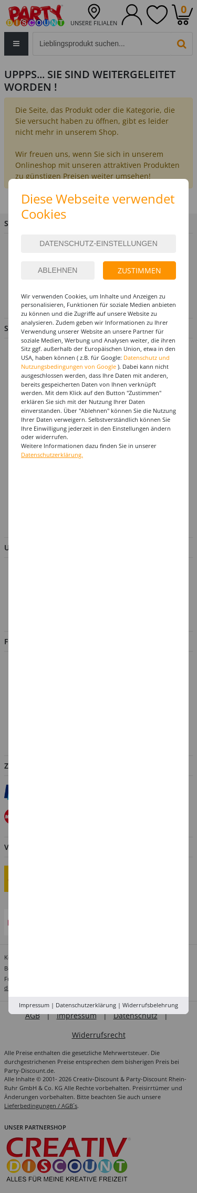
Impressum (34, 1005)
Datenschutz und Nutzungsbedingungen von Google (95, 362)
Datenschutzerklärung (86, 1005)
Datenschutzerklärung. (52, 455)
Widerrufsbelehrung (150, 1005)
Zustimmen (139, 270)
